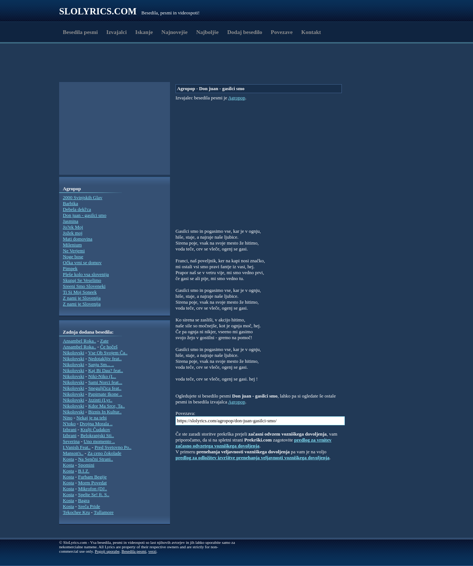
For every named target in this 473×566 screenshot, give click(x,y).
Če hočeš (109, 347)
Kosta (68, 459)
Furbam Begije (92, 477)
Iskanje (144, 32)
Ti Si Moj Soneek (80, 292)
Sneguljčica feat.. (105, 388)
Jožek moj (72, 233)
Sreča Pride (89, 506)
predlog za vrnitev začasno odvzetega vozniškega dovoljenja (253, 443)
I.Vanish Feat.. (77, 447)
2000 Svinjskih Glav (82, 197)
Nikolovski (73, 352)
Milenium (72, 245)
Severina (71, 441)
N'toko (69, 423)
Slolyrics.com (98, 11)
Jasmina (70, 221)
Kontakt (311, 32)
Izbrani (69, 429)
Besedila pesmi (80, 32)
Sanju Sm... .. (101, 364)
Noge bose (73, 256)
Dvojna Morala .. (96, 423)
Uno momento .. (99, 441)
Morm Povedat (92, 482)
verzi (152, 551)
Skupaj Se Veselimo (82, 280)
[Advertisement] (102, 64)
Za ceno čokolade (105, 453)
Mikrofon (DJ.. (92, 488)
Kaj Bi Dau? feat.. (105, 370)
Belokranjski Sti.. (97, 435)
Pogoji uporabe (107, 551)
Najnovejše (174, 32)
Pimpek (70, 268)
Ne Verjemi (74, 250)
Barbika (70, 203)
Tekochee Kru (76, 512)
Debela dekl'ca (77, 209)
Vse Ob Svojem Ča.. (107, 352)
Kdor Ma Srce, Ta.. (106, 406)
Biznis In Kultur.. (105, 412)
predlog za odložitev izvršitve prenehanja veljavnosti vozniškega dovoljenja (253, 457)
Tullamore (104, 512)
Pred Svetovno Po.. (113, 447)
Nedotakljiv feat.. (105, 358)
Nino (67, 417)
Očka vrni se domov (82, 262)
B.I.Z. (83, 471)
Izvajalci (116, 32)
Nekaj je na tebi (91, 417)
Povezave (282, 32)
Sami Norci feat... (105, 382)
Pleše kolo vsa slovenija (86, 274)
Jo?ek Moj (73, 227)
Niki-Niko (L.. (102, 376)
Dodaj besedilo (244, 32)
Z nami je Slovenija (82, 298)
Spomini (86, 465)
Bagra (83, 500)
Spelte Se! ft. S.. (93, 494)
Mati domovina (77, 239)
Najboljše (207, 32)
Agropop (236, 97)
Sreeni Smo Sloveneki (84, 286)
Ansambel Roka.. (79, 341)
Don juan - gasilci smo (84, 215)
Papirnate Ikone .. (105, 394)
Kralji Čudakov (95, 429)
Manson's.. (73, 453)
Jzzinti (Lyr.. (100, 400)
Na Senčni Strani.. (95, 459)
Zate (104, 341)
